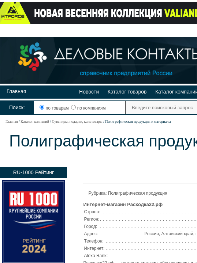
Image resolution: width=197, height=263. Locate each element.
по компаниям (88, 108)
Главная (16, 91)
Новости (89, 92)
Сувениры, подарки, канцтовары (77, 121)
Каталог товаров (127, 92)
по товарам (55, 108)
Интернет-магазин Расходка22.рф (123, 204)
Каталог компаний (35, 121)
